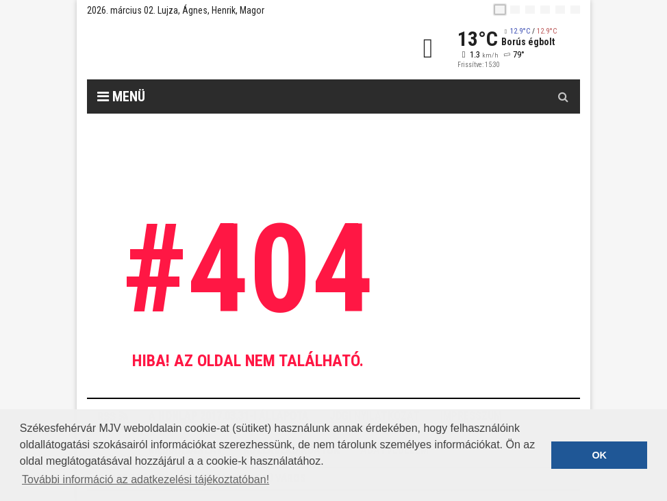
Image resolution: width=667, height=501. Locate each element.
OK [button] (599, 455)
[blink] (575, 9)
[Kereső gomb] (563, 96)
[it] (560, 9)
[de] (545, 9)
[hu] (500, 9)
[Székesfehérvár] (213, 48)
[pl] (530, 9)
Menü (121, 96)
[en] (515, 9)
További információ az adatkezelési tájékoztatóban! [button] (145, 479)
